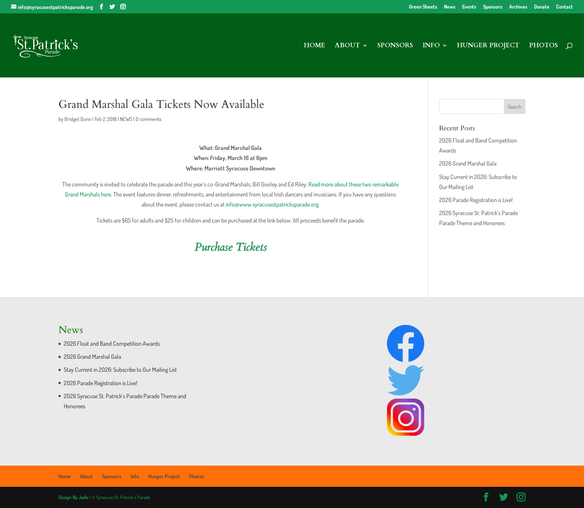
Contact (564, 7)
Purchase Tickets (230, 247)
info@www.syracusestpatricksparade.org (272, 204)
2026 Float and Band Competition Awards (112, 343)
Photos (543, 46)
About (347, 46)
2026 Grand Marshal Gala (467, 163)
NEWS (126, 119)
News (450, 7)
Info (431, 46)
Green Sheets (423, 7)
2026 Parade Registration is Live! (475, 200)
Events (469, 7)
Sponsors (492, 7)
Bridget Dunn (77, 119)
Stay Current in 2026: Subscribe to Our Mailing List (120, 369)
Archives (518, 7)
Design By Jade (73, 497)
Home (314, 46)
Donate (541, 7)
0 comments (149, 119)
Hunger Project (488, 46)
